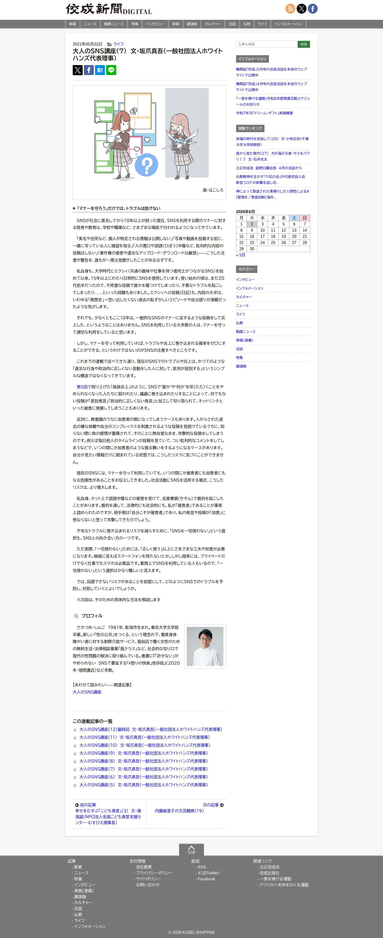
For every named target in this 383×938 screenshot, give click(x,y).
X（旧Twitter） (209, 873)
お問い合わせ (148, 885)
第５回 (82, 387)
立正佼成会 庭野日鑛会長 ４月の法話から (269, 168)
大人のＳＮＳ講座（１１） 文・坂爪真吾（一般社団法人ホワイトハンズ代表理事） (144, 737)
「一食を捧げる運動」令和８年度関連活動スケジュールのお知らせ (273, 101)
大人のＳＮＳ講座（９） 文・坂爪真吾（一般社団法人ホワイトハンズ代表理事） (143, 753)
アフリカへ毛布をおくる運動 (284, 885)
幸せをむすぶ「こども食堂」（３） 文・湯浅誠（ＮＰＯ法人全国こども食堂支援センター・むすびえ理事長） (109, 813)
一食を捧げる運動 (275, 879)
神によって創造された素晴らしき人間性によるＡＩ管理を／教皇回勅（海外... (272, 194)
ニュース (90, 24)
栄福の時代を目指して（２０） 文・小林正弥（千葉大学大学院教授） (272, 142)
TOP (192, 850)
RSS (202, 867)
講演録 (192, 24)
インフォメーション (288, 24)
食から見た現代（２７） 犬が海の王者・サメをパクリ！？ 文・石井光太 (273, 156)
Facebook (206, 879)
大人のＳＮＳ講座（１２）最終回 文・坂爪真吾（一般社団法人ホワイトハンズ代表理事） (150, 729)
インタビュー (155, 24)
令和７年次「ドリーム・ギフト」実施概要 (264, 113)
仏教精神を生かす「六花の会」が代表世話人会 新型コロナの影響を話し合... (271, 180)
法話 (232, 24)
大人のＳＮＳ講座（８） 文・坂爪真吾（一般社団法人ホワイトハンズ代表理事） (143, 761)
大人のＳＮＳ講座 (87, 692)
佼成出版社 (270, 873)
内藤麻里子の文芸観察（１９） (189, 807)
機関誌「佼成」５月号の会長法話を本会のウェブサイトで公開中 (271, 72)
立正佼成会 (270, 867)
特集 (134, 24)
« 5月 (240, 255)
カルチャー (213, 24)
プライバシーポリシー (154, 873)
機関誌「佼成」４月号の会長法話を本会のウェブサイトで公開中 (271, 87)
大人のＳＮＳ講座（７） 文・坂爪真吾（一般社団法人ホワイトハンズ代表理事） (143, 769)
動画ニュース (114, 24)
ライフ (262, 24)
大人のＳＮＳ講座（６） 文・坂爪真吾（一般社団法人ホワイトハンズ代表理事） (143, 777)
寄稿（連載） (244, 340)
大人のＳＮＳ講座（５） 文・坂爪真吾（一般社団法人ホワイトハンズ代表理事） (143, 785)
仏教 (246, 24)
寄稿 (175, 24)
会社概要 (144, 867)
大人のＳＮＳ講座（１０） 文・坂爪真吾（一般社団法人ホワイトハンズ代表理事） (145, 745)
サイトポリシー (148, 879)
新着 (72, 24)
